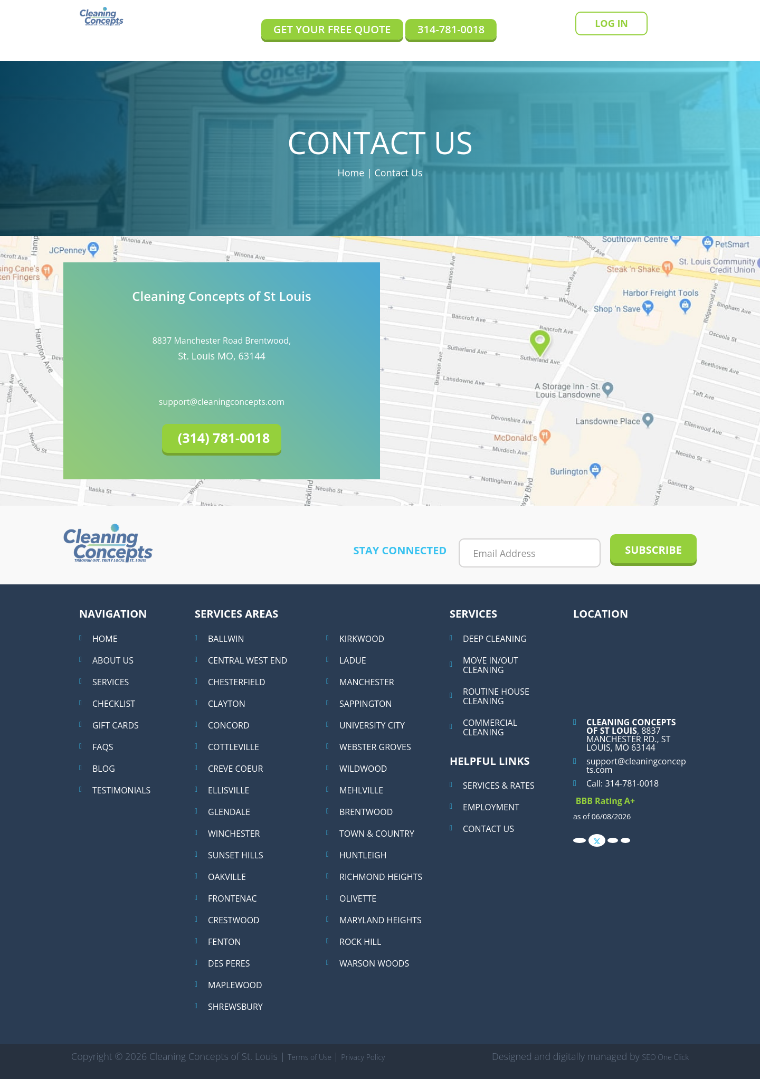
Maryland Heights (385, 914)
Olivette (360, 893)
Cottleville (236, 741)
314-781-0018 (450, 29)
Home (106, 633)
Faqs (104, 741)
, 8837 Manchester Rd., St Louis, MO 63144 (631, 730)
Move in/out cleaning (494, 660)
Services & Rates (503, 780)
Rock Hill (362, 936)
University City (376, 720)
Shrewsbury (239, 1001)
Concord (231, 720)
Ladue (354, 655)
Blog (105, 763)
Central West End (252, 655)
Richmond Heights (386, 871)
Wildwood (366, 763)
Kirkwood (364, 633)
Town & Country (381, 828)
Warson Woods (378, 958)
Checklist (116, 698)
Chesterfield (240, 676)
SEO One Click (659, 1051)
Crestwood (237, 914)
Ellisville (231, 785)
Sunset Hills (239, 850)
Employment (494, 802)
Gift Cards (118, 720)
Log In (611, 23)
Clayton (229, 698)
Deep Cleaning (499, 633)
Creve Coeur (239, 763)
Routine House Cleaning (500, 691)
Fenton (226, 936)
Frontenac (235, 893)
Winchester (237, 828)
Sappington (368, 698)
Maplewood (238, 979)
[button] (221, 438)
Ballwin (228, 633)
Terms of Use (317, 1051)
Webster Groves (379, 741)
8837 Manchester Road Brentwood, (221, 340)
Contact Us (491, 824)
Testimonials (125, 785)
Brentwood (369, 806)
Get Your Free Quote (332, 29)
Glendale (231, 806)
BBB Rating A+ (609, 795)
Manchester (370, 676)
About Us (115, 655)
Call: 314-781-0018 (622, 778)
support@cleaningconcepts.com (221, 401)
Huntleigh (366, 850)
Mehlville (363, 785)
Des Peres (231, 958)
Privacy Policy (382, 1051)
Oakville (229, 871)
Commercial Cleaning (493, 722)
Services (113, 676)
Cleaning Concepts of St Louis (112, 28)
